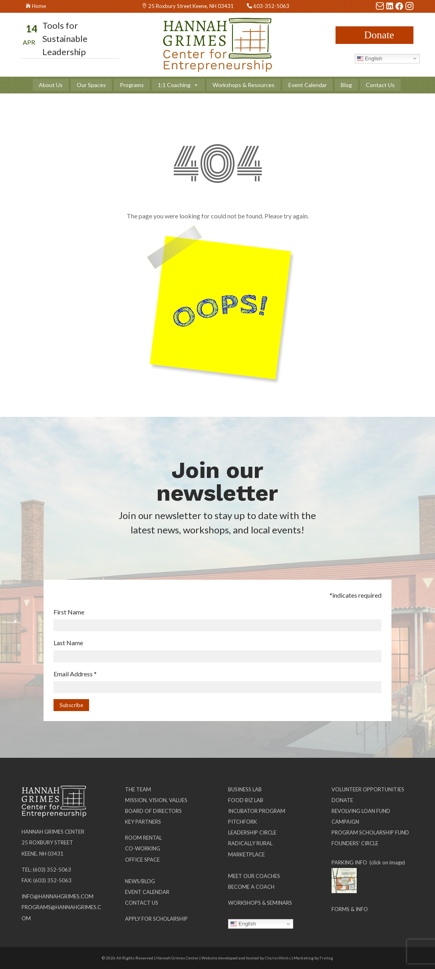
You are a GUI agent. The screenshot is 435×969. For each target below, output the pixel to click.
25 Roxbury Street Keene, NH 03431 (191, 6)
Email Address (75, 674)
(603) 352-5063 (52, 869)
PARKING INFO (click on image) (368, 862)
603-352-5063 (271, 6)
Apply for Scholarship (156, 918)
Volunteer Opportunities (368, 789)
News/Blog (140, 881)
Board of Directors (153, 811)
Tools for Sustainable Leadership (64, 38)
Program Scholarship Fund (370, 832)
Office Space (142, 859)
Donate (379, 35)
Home (39, 6)
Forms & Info (350, 909)
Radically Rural (250, 843)
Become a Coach (251, 887)
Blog (346, 84)
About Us (51, 84)
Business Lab (245, 789)
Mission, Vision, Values (156, 800)
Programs (132, 84)
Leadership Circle (252, 832)
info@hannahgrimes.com (57, 896)
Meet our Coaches (254, 876)
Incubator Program (256, 811)
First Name (69, 612)
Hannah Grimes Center (53, 831)
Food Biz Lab (245, 800)
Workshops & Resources (243, 84)
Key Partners (143, 821)
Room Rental (143, 837)
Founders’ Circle (355, 843)
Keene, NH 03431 (43, 853)
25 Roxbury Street (47, 842)
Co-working (142, 848)
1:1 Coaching (178, 85)
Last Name (68, 642)
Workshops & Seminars (260, 903)
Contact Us (380, 84)
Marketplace (246, 854)
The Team (138, 789)
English (369, 58)
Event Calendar (307, 84)
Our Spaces (91, 84)
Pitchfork (242, 821)
